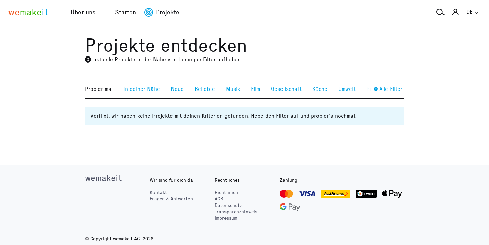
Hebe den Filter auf (274, 116)
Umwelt (347, 89)
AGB (219, 199)
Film (255, 89)
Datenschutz (228, 205)
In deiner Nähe (141, 89)
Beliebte (205, 89)
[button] (440, 12)
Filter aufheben (222, 59)
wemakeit (103, 178)
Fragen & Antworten (171, 199)
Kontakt (158, 192)
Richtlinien (226, 192)
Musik (233, 89)
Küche (319, 89)
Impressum (226, 218)
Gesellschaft (286, 89)
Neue (177, 89)
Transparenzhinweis (236, 212)
